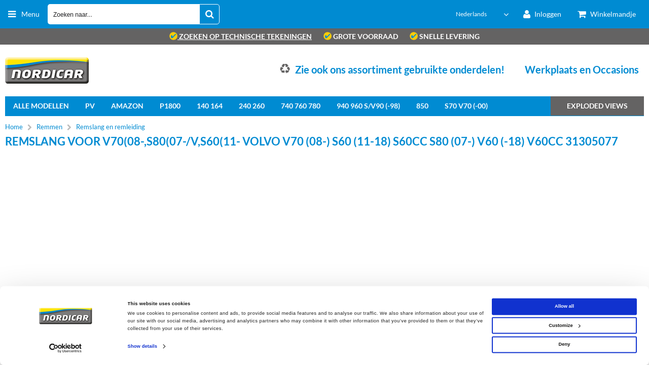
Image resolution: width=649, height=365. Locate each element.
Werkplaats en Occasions (582, 69)
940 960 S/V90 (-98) (368, 105)
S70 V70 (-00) (466, 105)
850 (422, 105)
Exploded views (597, 105)
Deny (564, 344)
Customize (564, 325)
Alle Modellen (41, 105)
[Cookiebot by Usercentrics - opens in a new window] (65, 348)
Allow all (564, 306)
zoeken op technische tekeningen (240, 36)
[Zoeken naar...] (209, 14)
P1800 (170, 105)
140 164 (210, 105)
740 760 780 (300, 105)
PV (90, 105)
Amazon (127, 105)
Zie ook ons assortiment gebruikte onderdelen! (399, 69)
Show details (142, 346)
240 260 (252, 105)
